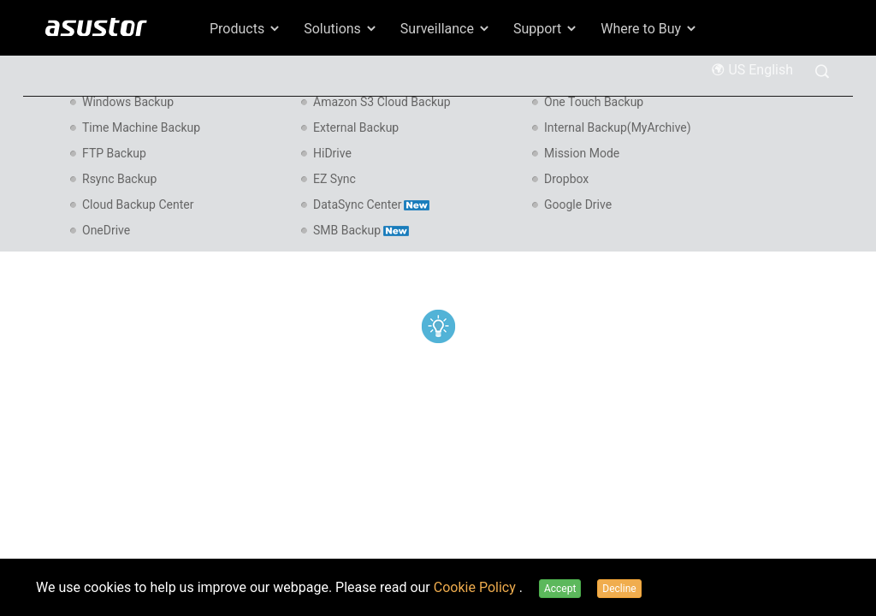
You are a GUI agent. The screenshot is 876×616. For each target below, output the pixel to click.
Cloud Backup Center (137, 204)
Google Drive (578, 204)
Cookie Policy (476, 587)
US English (752, 70)
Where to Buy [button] (649, 29)
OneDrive (106, 230)
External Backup (356, 127)
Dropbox (566, 179)
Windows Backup (128, 102)
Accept (560, 589)
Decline (619, 589)
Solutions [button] (341, 29)
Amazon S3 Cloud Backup (382, 102)
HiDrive (332, 153)
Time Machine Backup (141, 127)
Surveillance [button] (445, 29)
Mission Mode (581, 153)
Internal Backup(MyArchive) (617, 127)
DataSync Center (371, 204)
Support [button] (545, 29)
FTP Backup (114, 153)
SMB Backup (361, 230)
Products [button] (245, 29)
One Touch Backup (593, 102)
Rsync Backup (119, 179)
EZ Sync (334, 179)
